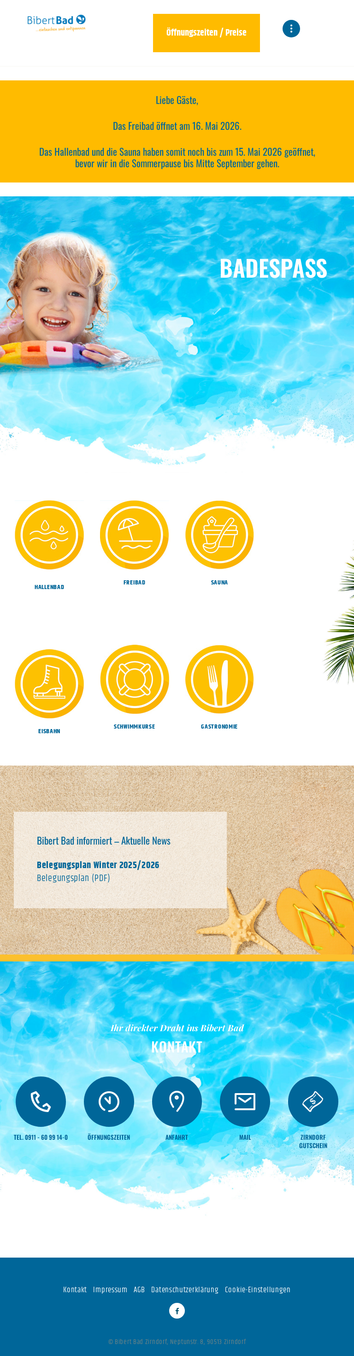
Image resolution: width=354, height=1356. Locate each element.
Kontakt (75, 1290)
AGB (139, 1290)
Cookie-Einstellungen (258, 1290)
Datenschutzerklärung (184, 1290)
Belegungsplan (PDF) (73, 878)
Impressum (110, 1290)
